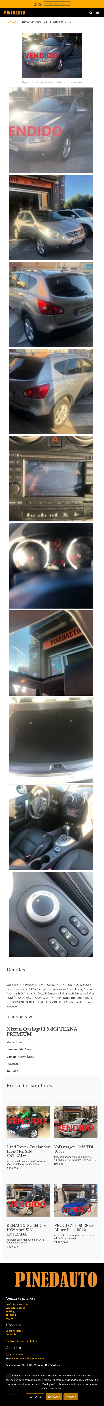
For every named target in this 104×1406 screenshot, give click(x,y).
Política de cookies (51, 1388)
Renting (10, 1311)
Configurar (35, 1397)
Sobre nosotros (14, 1330)
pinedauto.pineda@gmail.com (26, 1358)
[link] (14, 12)
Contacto (11, 1334)
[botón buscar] (90, 12)
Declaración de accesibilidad (22, 1341)
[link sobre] (52, 1281)
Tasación (11, 1314)
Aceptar (71, 1397)
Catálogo (12, 22)
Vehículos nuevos (15, 1307)
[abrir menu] (98, 12)
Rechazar (54, 1397)
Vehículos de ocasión (17, 1304)
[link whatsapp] (40, 4)
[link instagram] (35, 4)
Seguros (10, 1318)
